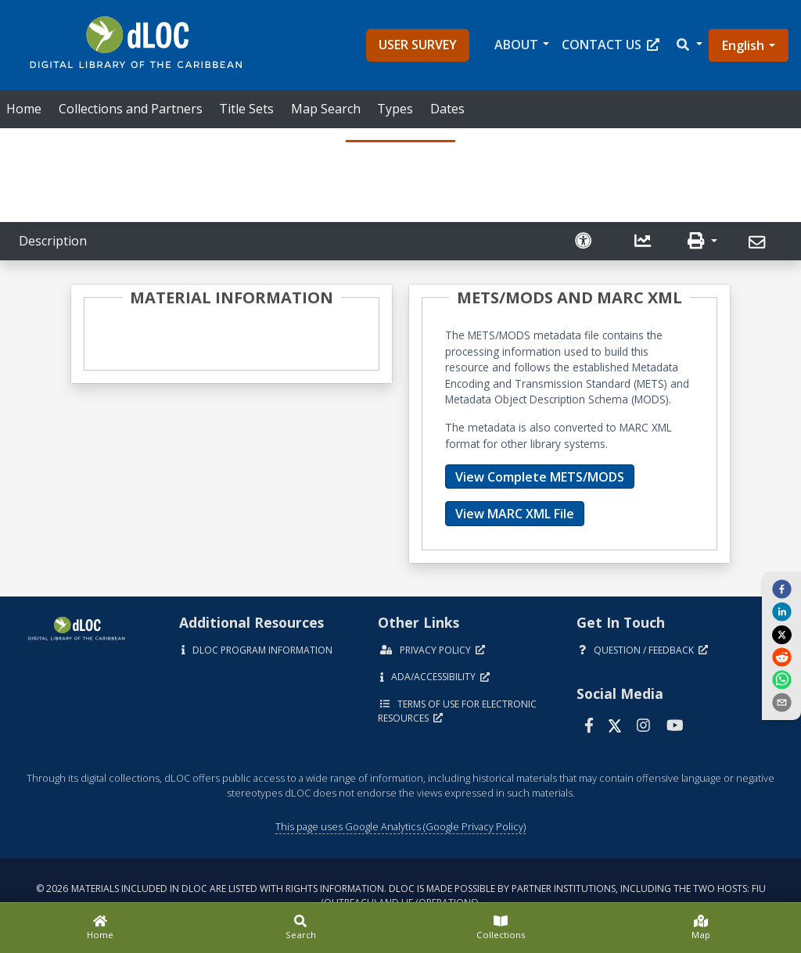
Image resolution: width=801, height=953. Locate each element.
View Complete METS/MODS (539, 476)
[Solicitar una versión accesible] (585, 241)
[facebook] (781, 588)
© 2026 (401, 895)
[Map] (701, 928)
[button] (688, 45)
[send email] (781, 702)
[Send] (759, 243)
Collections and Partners (131, 108)
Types (395, 108)
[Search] (300, 928)
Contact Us (610, 44)
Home (23, 108)
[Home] (100, 928)
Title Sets (246, 108)
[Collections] (500, 928)
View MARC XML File (514, 513)
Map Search (326, 108)
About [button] (516, 44)
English (743, 45)
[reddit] (781, 657)
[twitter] (781, 634)
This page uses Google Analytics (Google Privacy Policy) (400, 826)
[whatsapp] (781, 679)
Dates (447, 108)
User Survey (418, 44)
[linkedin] (781, 611)
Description (53, 240)
